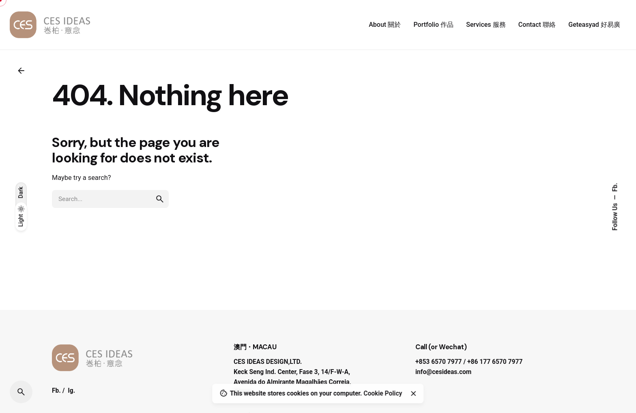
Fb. (615, 187)
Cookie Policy (382, 393)
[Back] (21, 70)
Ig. (71, 390)
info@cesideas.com (443, 372)
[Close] (413, 393)
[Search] (21, 392)
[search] (160, 199)
